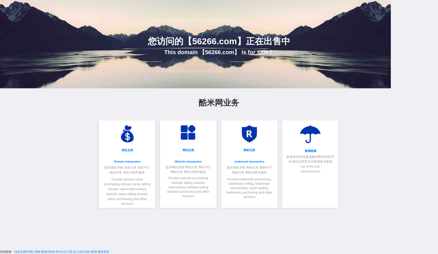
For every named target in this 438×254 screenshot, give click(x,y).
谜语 (93, 251)
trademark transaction (249, 161)
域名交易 (127, 150)
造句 (58, 251)
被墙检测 (310, 150)
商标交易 (249, 150)
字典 (29, 251)
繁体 (44, 251)
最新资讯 (103, 251)
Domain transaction (127, 161)
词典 (37, 251)
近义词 (67, 251)
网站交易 (188, 150)
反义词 (77, 251)
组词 (51, 251)
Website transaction (188, 161)
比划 (86, 251)
